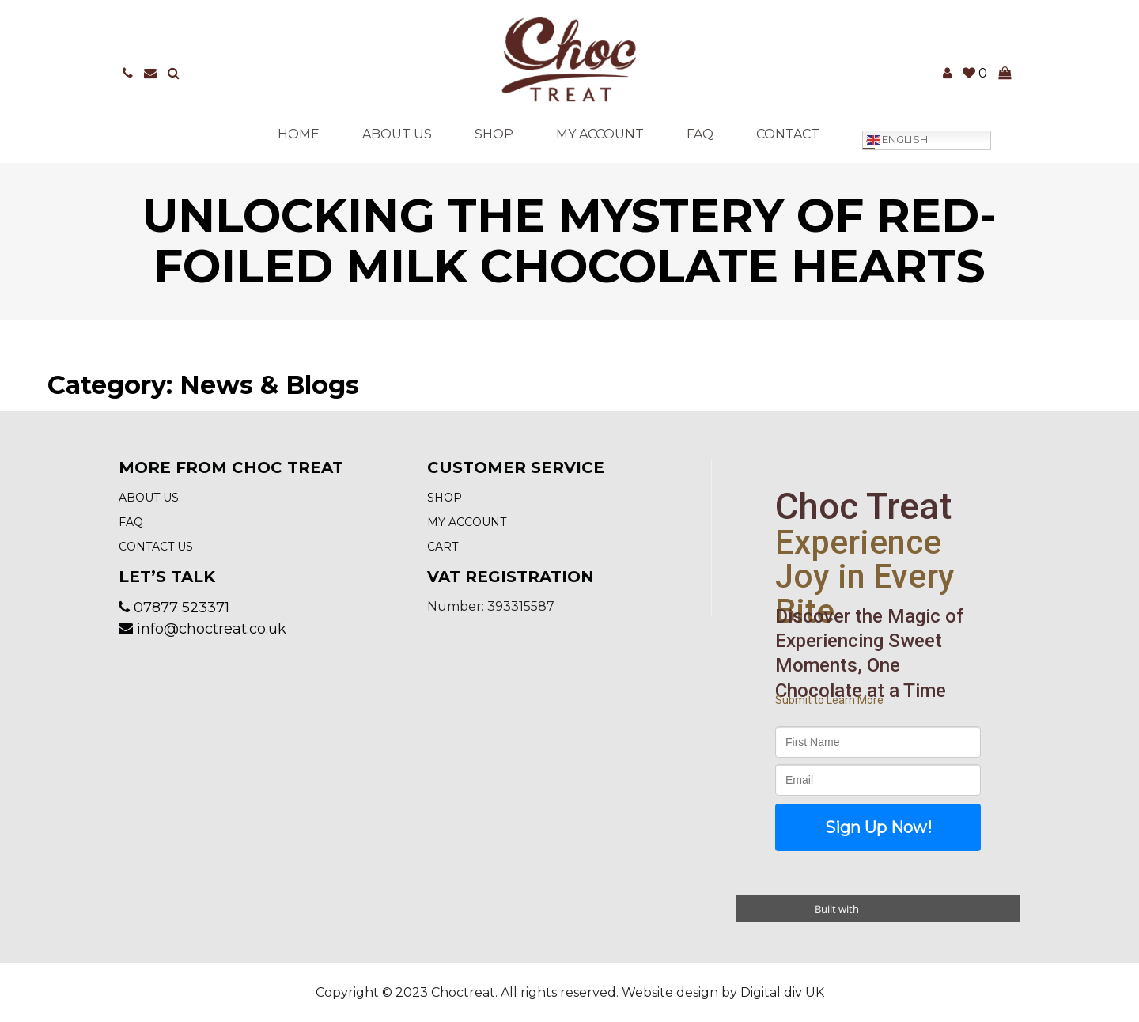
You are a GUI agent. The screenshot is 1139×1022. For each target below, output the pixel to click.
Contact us (156, 546)
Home (299, 134)
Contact (787, 134)
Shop (494, 134)
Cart (442, 546)
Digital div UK (782, 992)
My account (600, 134)
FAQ (700, 134)
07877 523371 (181, 607)
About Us (397, 134)
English (897, 140)
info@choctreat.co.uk (211, 629)
